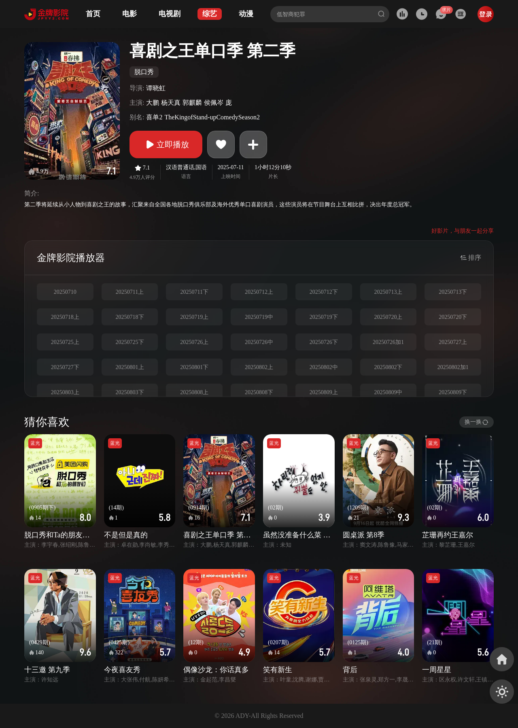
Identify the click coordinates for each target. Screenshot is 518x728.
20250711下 (194, 292)
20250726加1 (388, 342)
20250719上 (194, 317)
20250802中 (324, 367)
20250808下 (259, 392)
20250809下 (453, 392)
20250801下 (194, 367)
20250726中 (259, 342)
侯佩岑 (213, 102)
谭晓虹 (156, 88)
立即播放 (166, 144)
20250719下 (324, 317)
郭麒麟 (192, 102)
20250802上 (259, 367)
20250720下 (453, 317)
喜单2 (154, 117)
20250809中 (388, 392)
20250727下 (65, 367)
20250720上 (388, 317)
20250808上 (194, 392)
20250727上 (453, 342)
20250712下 (324, 292)
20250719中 (259, 317)
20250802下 (388, 367)
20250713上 (388, 292)
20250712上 (259, 292)
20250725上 (65, 342)
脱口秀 (144, 71)
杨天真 (170, 102)
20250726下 (324, 342)
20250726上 (194, 342)
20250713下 (453, 292)
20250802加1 (453, 367)
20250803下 (130, 392)
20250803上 (65, 392)
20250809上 (324, 392)
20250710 (65, 292)
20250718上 (65, 317)
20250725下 (130, 342)
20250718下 (130, 317)
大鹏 (152, 102)
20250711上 (130, 292)
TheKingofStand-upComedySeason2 (212, 117)
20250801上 (130, 367)
